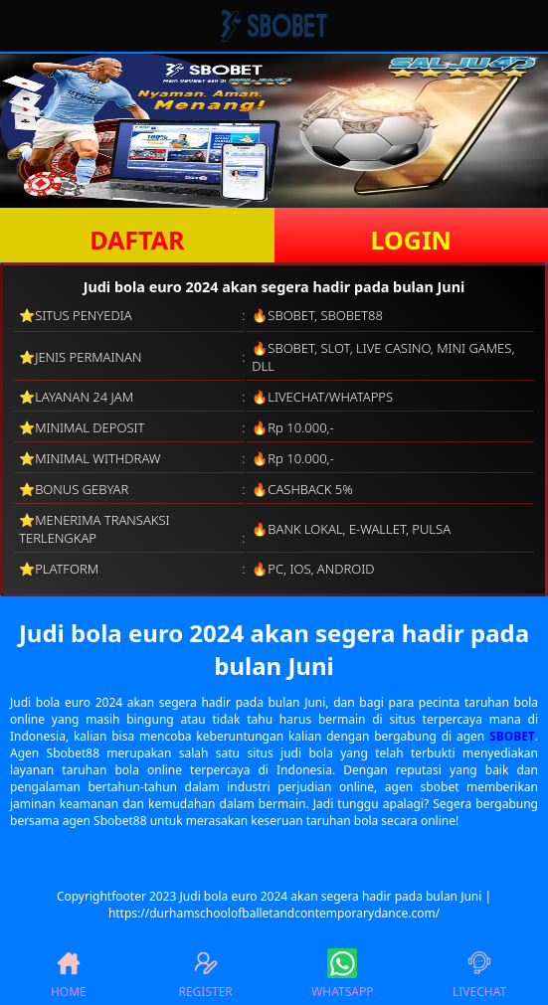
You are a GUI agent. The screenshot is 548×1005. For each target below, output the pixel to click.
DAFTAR (137, 239)
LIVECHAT (479, 974)
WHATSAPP (342, 974)
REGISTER (205, 974)
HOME (69, 974)
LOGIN (411, 239)
